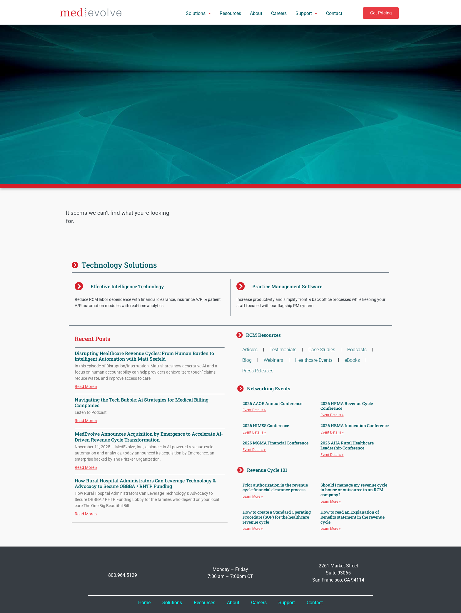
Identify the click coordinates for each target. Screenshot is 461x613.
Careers (259, 602)
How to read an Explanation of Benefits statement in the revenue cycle (352, 517)
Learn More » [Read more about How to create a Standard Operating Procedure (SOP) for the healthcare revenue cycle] (253, 529)
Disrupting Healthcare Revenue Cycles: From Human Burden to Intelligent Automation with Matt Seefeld (144, 356)
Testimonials (283, 349)
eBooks (352, 360)
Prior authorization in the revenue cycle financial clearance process (275, 487)
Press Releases (257, 371)
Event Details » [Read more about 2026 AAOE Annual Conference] (254, 410)
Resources (204, 602)
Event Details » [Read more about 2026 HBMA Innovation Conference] (332, 432)
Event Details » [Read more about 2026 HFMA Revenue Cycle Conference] (332, 415)
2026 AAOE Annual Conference (272, 403)
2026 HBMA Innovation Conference (354, 425)
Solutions (172, 602)
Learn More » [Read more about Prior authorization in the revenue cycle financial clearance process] (253, 496)
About (233, 602)
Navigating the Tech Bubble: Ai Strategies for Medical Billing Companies (141, 402)
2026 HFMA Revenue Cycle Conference (346, 406)
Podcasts (357, 349)
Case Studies (321, 349)
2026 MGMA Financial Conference (275, 443)
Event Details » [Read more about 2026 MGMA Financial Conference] (254, 450)
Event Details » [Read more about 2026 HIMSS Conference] (254, 432)
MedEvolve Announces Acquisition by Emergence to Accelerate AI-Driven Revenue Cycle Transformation (149, 436)
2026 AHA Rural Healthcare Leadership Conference (347, 445)
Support (286, 602)
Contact (315, 602)
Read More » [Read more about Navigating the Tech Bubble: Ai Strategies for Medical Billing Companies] (86, 420)
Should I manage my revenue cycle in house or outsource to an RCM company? (353, 490)
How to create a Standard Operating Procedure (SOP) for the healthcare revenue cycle (277, 517)
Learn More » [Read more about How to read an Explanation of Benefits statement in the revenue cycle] (330, 529)
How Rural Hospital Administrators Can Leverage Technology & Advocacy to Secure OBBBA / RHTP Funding (145, 483)
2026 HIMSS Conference (266, 425)
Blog (247, 360)
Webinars (273, 360)
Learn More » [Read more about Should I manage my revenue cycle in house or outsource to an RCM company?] (330, 501)
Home (144, 602)
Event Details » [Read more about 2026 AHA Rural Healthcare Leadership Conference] (332, 455)
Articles (250, 349)
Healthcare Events (314, 360)
